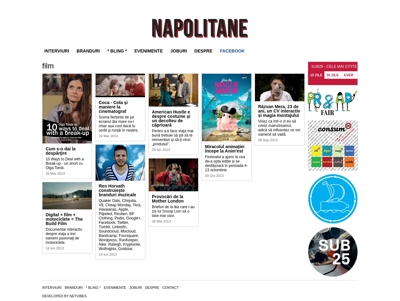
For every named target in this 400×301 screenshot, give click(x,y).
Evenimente (148, 50)
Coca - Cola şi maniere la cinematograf (113, 107)
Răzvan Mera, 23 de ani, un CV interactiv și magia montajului (279, 111)
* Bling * (117, 50)
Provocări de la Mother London (168, 198)
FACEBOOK (232, 50)
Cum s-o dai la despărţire (61, 151)
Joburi (178, 50)
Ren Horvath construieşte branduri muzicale (117, 190)
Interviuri (56, 50)
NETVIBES (78, 296)
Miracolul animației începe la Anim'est (224, 148)
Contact (170, 287)
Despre (203, 50)
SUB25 (200, 28)
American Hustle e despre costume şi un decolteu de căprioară (171, 118)
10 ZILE (316, 75)
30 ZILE (332, 75)
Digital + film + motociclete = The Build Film (64, 219)
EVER (348, 75)
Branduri (88, 50)
